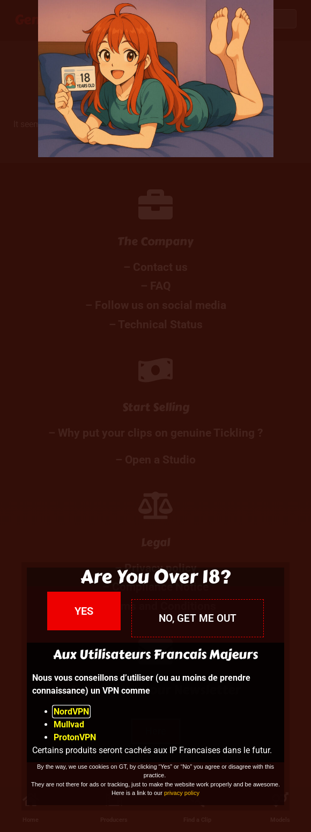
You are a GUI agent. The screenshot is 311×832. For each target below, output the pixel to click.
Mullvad (69, 724)
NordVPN (71, 711)
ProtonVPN (75, 737)
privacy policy (181, 793)
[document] (155, 416)
